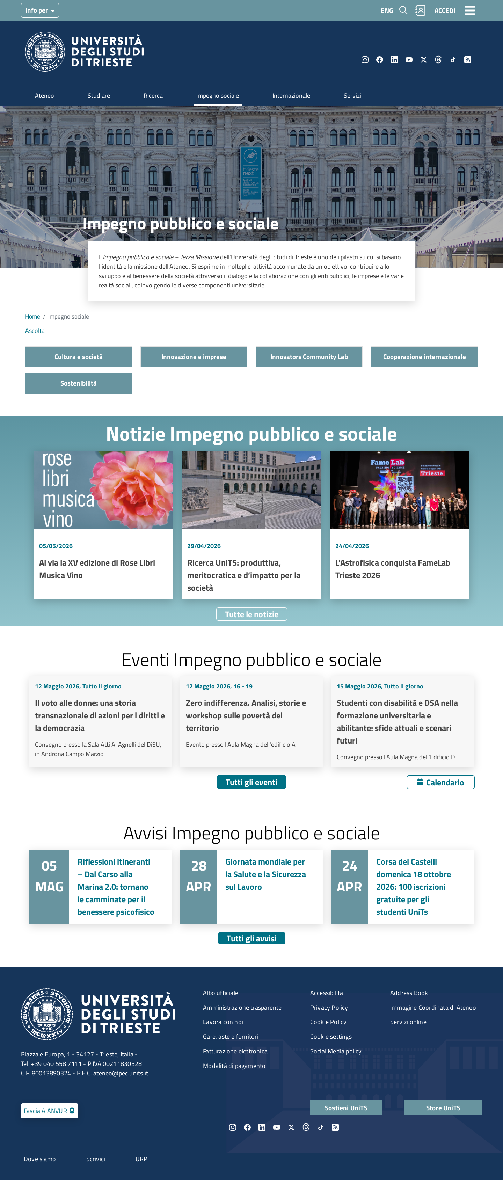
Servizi (352, 95)
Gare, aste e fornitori (230, 1036)
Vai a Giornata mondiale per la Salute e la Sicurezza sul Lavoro (251, 887)
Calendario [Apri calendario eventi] (445, 782)
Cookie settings (331, 1036)
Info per (37, 10)
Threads (438, 59)
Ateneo (44, 95)
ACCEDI (445, 10)
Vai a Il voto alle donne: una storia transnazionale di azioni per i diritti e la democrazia (100, 721)
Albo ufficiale (220, 993)
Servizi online (408, 1021)
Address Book (409, 993)
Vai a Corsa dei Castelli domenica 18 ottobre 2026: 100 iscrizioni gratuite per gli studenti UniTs (402, 887)
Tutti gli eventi (251, 782)
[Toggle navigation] (469, 10)
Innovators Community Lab (309, 356)
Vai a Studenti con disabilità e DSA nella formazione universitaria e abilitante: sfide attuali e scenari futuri (402, 721)
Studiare (99, 95)
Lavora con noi (223, 1021)
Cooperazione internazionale (424, 356)
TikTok (453, 59)
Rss (467, 59)
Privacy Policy (329, 1007)
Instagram (365, 59)
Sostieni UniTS (346, 1108)
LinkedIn (394, 59)
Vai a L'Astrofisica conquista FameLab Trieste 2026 (399, 525)
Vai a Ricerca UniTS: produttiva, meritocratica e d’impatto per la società (251, 525)
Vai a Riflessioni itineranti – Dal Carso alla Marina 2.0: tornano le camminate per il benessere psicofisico (100, 887)
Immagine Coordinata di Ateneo (433, 1007)
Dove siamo (40, 1159)
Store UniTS (443, 1108)
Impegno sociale (217, 95)
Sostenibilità (78, 383)
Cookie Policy (328, 1021)
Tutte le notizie (251, 614)
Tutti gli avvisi (252, 938)
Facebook (379, 59)
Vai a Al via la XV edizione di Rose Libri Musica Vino (103, 525)
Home (32, 316)
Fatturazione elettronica (235, 1051)
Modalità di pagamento (234, 1065)
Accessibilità (326, 993)
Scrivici (95, 1159)
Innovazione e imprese (193, 356)
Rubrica (420, 10)
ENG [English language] (387, 10)
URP (142, 1159)
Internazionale (291, 95)
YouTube (409, 59)
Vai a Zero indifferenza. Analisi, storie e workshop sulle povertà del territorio (251, 721)
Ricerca (153, 95)
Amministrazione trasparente (242, 1007)
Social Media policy (336, 1051)
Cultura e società (78, 356)
